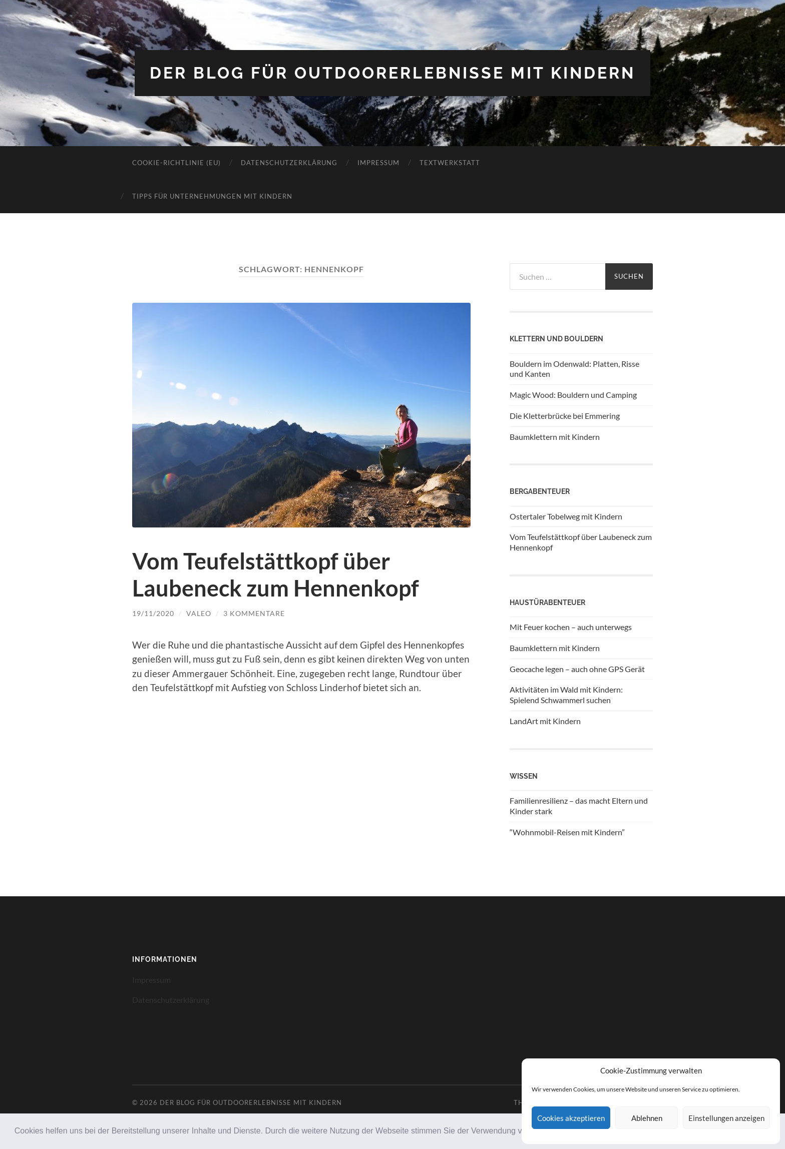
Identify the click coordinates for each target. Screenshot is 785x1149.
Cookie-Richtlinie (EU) (176, 163)
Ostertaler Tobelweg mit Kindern (566, 516)
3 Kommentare (254, 613)
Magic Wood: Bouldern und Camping (573, 394)
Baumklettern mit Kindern (555, 436)
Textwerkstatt (450, 163)
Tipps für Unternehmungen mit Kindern (212, 196)
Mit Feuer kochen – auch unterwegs (571, 627)
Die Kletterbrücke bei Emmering (565, 415)
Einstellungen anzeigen (726, 1117)
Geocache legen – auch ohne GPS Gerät (577, 669)
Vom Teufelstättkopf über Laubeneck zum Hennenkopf (275, 574)
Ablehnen (646, 1117)
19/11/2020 (153, 613)
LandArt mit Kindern (545, 721)
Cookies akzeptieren (571, 1117)
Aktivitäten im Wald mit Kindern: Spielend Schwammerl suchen (566, 695)
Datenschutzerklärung (289, 163)
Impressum (378, 163)
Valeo (198, 613)
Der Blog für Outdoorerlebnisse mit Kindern (392, 73)
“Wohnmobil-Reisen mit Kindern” (567, 832)
